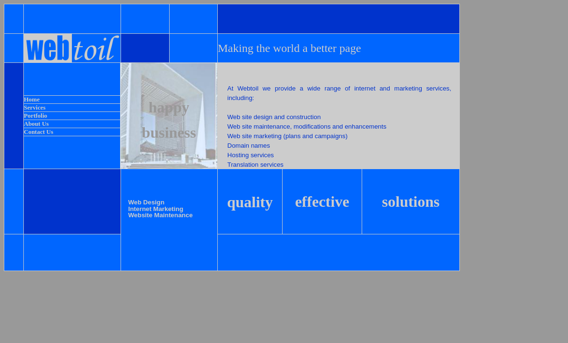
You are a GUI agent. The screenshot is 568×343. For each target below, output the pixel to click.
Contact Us (38, 131)
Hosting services (250, 155)
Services (34, 107)
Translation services (255, 164)
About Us (36, 123)
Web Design (146, 202)
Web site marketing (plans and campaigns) (287, 136)
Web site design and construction (274, 117)
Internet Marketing (155, 208)
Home (32, 99)
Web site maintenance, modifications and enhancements (306, 126)
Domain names (248, 145)
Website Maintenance (160, 215)
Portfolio (35, 115)
